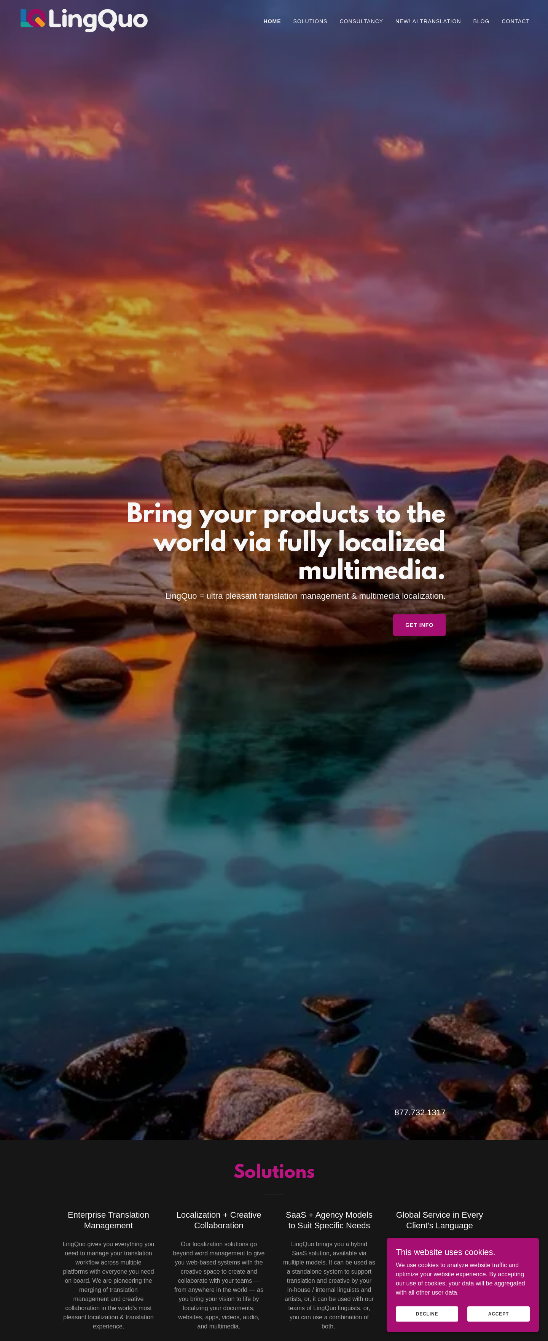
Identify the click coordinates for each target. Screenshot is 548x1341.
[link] (84, 20)
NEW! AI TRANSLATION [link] (428, 21)
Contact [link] (516, 21)
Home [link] (272, 21)
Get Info (419, 625)
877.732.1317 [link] (420, 1112)
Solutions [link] (310, 21)
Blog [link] (481, 21)
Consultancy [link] (361, 21)
